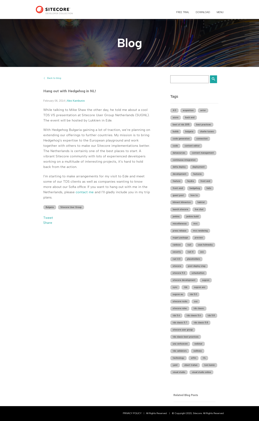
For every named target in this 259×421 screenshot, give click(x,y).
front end (205, 181)
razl (189, 244)
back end (189, 117)
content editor (192, 145)
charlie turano (207, 131)
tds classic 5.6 (194, 315)
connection (202, 138)
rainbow (177, 244)
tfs (204, 358)
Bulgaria (50, 207)
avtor (203, 110)
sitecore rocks (180, 301)
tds (185, 287)
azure (175, 117)
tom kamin (209, 365)
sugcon (205, 280)
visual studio (179, 372)
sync (175, 287)
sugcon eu (178, 294)
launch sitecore (180, 209)
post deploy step (196, 266)
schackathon (198, 273)
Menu (220, 12)
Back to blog (54, 78)
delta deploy (179, 167)
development (179, 174)
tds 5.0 (193, 294)
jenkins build (192, 216)
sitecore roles (180, 308)
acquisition (188, 110)
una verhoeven (180, 343)
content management (203, 153)
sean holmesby (205, 244)
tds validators (180, 351)
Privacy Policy (132, 413)
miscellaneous (180, 223)
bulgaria (189, 131)
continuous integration (184, 160)
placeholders (193, 259)
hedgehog (195, 188)
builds (176, 131)
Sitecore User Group (71, 207)
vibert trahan (190, 365)
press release (179, 230)
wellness (197, 351)
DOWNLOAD (203, 12)
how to (194, 195)
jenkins (176, 216)
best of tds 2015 (181, 124)
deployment (198, 167)
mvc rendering (200, 230)
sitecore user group (183, 329)
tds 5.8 (211, 315)
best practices (203, 124)
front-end (178, 188)
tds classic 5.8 (201, 322)
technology (178, 358)
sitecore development (184, 280)
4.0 (174, 110)
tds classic (199, 308)
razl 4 (190, 252)
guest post (178, 195)
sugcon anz (199, 287)
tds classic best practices (186, 337)
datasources (179, 153)
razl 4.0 (176, 259)
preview (199, 237)
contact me (85, 192)
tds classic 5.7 (180, 322)
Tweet (48, 218)
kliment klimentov (182, 202)
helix (209, 188)
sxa (195, 301)
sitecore (177, 266)
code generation (181, 138)
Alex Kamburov (76, 100)
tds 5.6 (176, 315)
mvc (195, 223)
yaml (175, 365)
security (177, 252)
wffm (193, 358)
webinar (198, 343)
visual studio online (201, 372)
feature (176, 181)
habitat (201, 202)
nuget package (180, 237)
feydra (190, 181)
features (197, 174)
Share (47, 223)
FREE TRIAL (182, 12)
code (175, 145)
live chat (199, 209)
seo (202, 252)
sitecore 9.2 (179, 273)
